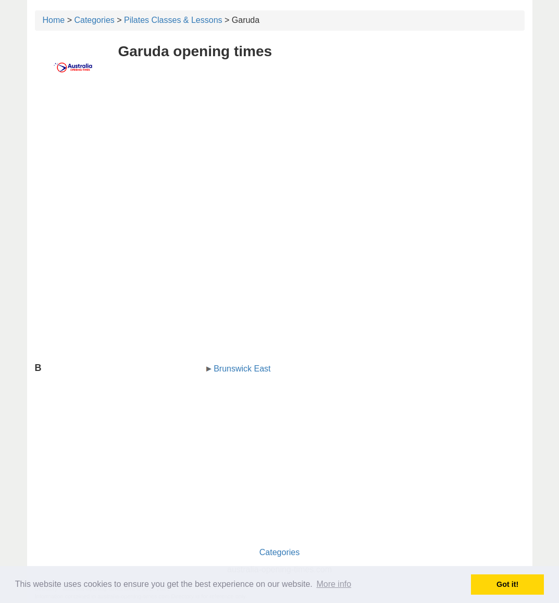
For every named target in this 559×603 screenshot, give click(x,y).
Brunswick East (242, 368)
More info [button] (333, 584)
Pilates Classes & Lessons (173, 20)
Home (54, 20)
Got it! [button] (507, 584)
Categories (94, 20)
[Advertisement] (280, 165)
